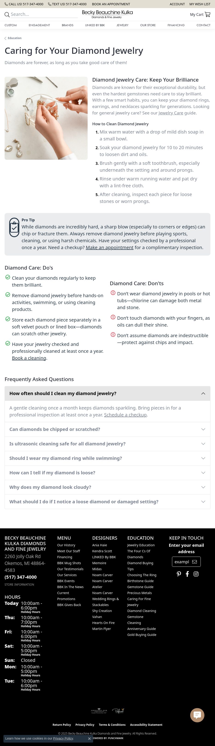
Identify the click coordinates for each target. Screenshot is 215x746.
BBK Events (66, 581)
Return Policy (62, 725)
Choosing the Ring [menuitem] (142, 575)
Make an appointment (110, 247)
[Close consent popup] (89, 738)
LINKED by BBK (95, 25)
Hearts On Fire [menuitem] (103, 623)
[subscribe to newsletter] (195, 562)
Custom (11, 25)
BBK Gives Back (69, 605)
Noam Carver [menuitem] (102, 575)
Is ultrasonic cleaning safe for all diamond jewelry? (67, 444)
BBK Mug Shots (69, 563)
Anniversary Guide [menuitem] (141, 628)
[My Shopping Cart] (200, 14)
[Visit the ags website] (99, 710)
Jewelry (122, 25)
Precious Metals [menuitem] (139, 593)
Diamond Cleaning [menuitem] (141, 611)
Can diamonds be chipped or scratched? (54, 429)
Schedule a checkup (125, 415)
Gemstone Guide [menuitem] (140, 587)
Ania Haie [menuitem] (99, 545)
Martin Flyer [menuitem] (101, 628)
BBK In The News (70, 587)
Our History (66, 545)
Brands (67, 25)
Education (15, 38)
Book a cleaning (29, 358)
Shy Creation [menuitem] (102, 611)
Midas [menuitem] (97, 569)
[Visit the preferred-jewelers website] (118, 710)
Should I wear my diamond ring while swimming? (65, 458)
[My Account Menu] (177, 4)
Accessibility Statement (146, 725)
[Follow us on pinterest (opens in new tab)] (178, 574)
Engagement (39, 25)
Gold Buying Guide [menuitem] (141, 634)
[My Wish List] (199, 4)
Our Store (148, 25)
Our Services (67, 575)
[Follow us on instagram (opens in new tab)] (194, 574)
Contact (203, 25)
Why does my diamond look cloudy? (50, 487)
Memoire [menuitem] (99, 563)
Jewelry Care (171, 113)
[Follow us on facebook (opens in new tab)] (186, 574)
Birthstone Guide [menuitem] (140, 581)
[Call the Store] (21, 577)
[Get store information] (19, 585)
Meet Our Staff (68, 551)
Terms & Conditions (112, 725)
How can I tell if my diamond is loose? (52, 473)
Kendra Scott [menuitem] (102, 551)
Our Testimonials (70, 569)
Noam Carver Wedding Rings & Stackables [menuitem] (105, 599)
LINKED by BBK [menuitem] (104, 557)
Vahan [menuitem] (97, 617)
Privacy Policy (84, 725)
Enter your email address (186, 548)
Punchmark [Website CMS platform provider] (115, 738)
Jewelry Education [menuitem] (141, 545)
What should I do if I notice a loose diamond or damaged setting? (83, 501)
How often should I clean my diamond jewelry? (62, 393)
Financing (176, 25)
